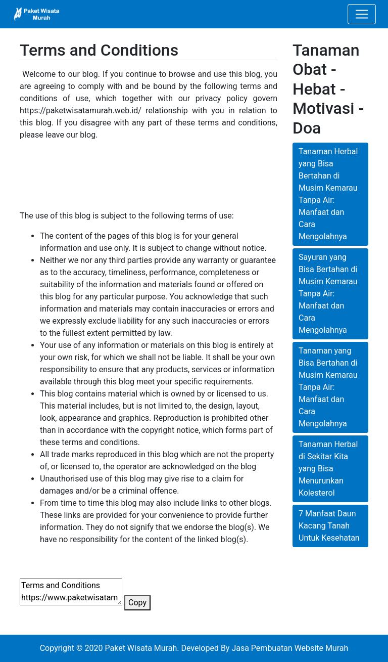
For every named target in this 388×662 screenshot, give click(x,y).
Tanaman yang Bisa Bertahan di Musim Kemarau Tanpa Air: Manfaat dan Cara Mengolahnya (328, 387)
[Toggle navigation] (362, 14)
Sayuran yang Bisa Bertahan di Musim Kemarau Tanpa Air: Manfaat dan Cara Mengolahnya (328, 293)
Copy (137, 602)
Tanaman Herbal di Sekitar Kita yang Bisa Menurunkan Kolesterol (328, 468)
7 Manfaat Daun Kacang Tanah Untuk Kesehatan (329, 526)
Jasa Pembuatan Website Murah (289, 648)
